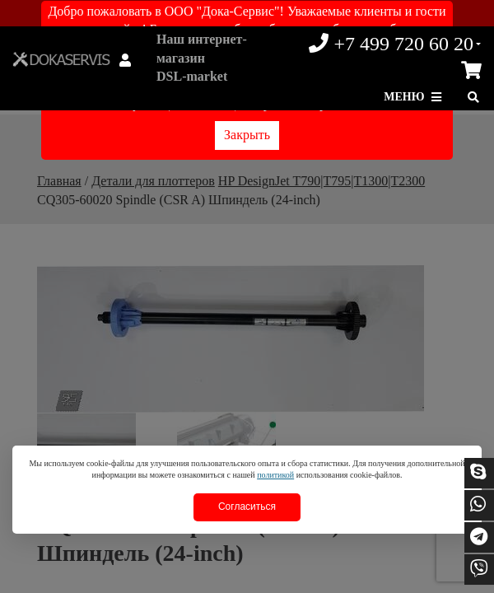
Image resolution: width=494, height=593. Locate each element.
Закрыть (247, 135)
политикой (275, 474)
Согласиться (247, 506)
